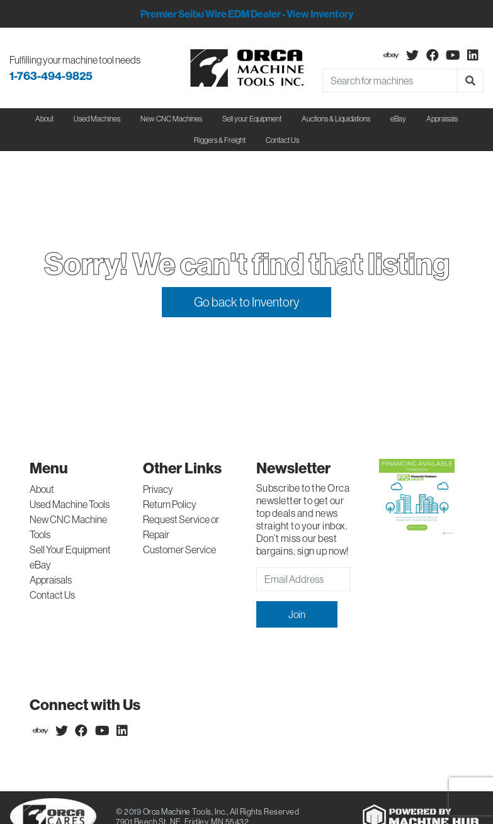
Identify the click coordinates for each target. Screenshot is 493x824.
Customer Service (179, 549)
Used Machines (97, 118)
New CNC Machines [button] (171, 118)
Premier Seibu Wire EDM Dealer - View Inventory (246, 14)
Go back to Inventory (246, 302)
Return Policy (169, 504)
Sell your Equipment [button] (251, 118)
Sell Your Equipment (70, 549)
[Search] (390, 81)
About (42, 489)
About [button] (44, 118)
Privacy (158, 489)
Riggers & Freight (220, 140)
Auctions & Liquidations (336, 118)
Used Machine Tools (70, 504)
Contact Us (282, 140)
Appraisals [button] (442, 118)
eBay (398, 118)
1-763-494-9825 (51, 76)
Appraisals (51, 579)
